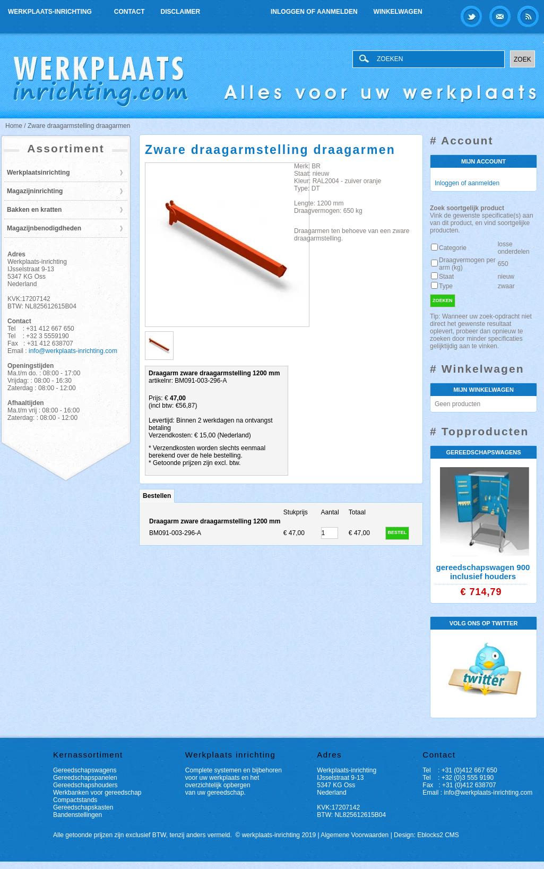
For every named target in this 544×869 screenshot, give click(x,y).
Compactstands (75, 800)
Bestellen (157, 496)
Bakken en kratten (34, 209)
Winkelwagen (398, 11)
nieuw (506, 276)
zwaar (506, 286)
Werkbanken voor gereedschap (97, 792)
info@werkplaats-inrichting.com (73, 351)
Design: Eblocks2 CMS (426, 835)
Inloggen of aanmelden (314, 11)
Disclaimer (181, 11)
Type (446, 286)
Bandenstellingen (77, 815)
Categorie (453, 248)
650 (503, 264)
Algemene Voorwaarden (354, 835)
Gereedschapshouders (85, 785)
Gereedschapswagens (84, 770)
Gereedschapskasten (83, 807)
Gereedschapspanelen (85, 777)
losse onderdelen (514, 247)
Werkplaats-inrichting (50, 10)
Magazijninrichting (35, 191)
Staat (446, 276)
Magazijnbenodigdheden (44, 228)
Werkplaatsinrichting (38, 172)
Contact (129, 11)
